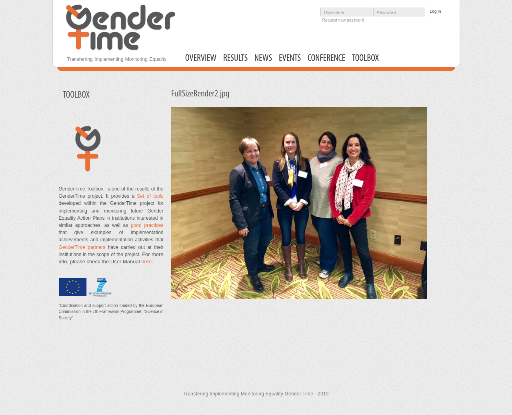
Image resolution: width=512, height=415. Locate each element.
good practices (145, 225)
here (146, 262)
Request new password (343, 20)
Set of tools (150, 196)
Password (386, 12)
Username (334, 12)
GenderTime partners (82, 247)
